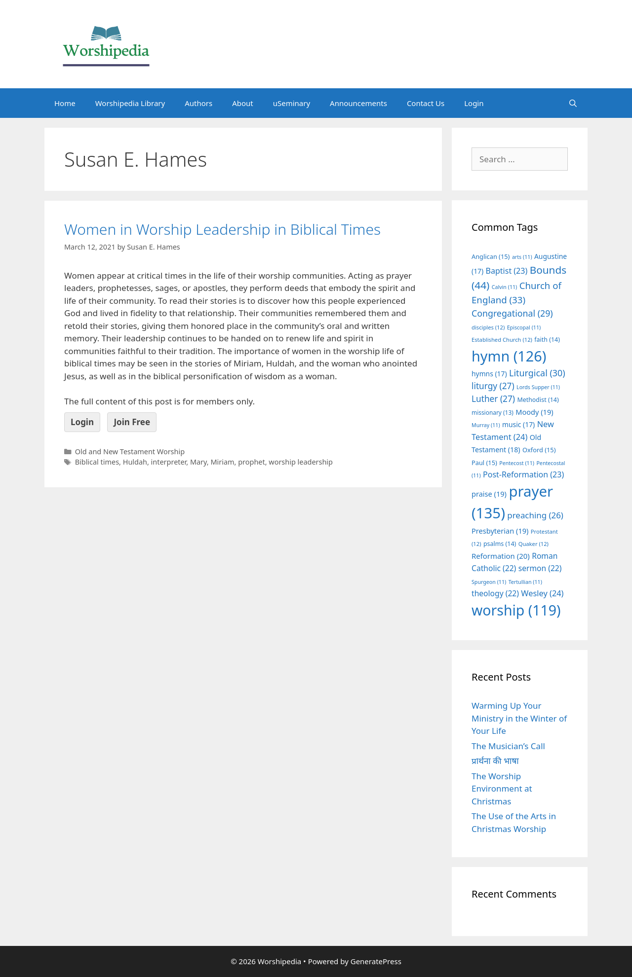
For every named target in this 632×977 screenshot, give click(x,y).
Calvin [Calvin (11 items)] (504, 287)
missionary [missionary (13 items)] (493, 412)
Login (473, 103)
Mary (198, 462)
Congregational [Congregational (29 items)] (512, 313)
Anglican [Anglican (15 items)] (491, 256)
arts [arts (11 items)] (522, 256)
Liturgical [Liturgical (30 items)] (537, 373)
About (242, 103)
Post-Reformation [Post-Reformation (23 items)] (523, 474)
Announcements (358, 103)
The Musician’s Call (508, 746)
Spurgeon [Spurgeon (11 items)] (489, 582)
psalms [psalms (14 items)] (499, 544)
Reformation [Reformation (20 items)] (501, 556)
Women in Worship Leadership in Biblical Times (222, 229)
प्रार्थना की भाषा (495, 760)
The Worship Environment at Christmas (502, 788)
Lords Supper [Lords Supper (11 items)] (538, 387)
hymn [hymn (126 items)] (509, 355)
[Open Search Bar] (573, 103)
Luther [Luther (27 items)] (493, 398)
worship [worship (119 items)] (516, 610)
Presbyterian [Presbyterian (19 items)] (500, 531)
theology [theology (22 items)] (495, 593)
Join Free (132, 422)
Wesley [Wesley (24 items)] (542, 593)
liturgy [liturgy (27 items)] (493, 386)
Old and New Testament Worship (130, 451)
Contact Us (425, 103)
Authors (198, 103)
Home (65, 103)
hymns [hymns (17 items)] (489, 373)
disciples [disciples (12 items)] (488, 327)
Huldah (135, 462)
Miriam (222, 462)
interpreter (169, 462)
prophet (251, 462)
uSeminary (291, 103)
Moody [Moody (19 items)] (534, 412)
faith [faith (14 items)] (547, 339)
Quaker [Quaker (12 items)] (533, 543)
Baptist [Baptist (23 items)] (507, 270)
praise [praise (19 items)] (489, 494)
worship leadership (301, 462)
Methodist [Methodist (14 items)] (537, 400)
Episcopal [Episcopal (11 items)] (524, 327)
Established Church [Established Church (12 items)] (502, 339)
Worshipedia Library (130, 103)
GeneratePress (376, 961)
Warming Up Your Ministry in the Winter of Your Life (519, 718)
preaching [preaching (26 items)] (535, 515)
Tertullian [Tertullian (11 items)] (525, 582)
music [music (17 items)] (518, 424)
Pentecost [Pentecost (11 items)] (516, 463)
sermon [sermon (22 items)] (540, 568)
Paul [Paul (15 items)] (484, 462)
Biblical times (97, 462)
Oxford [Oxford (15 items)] (538, 449)
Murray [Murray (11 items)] (486, 425)
